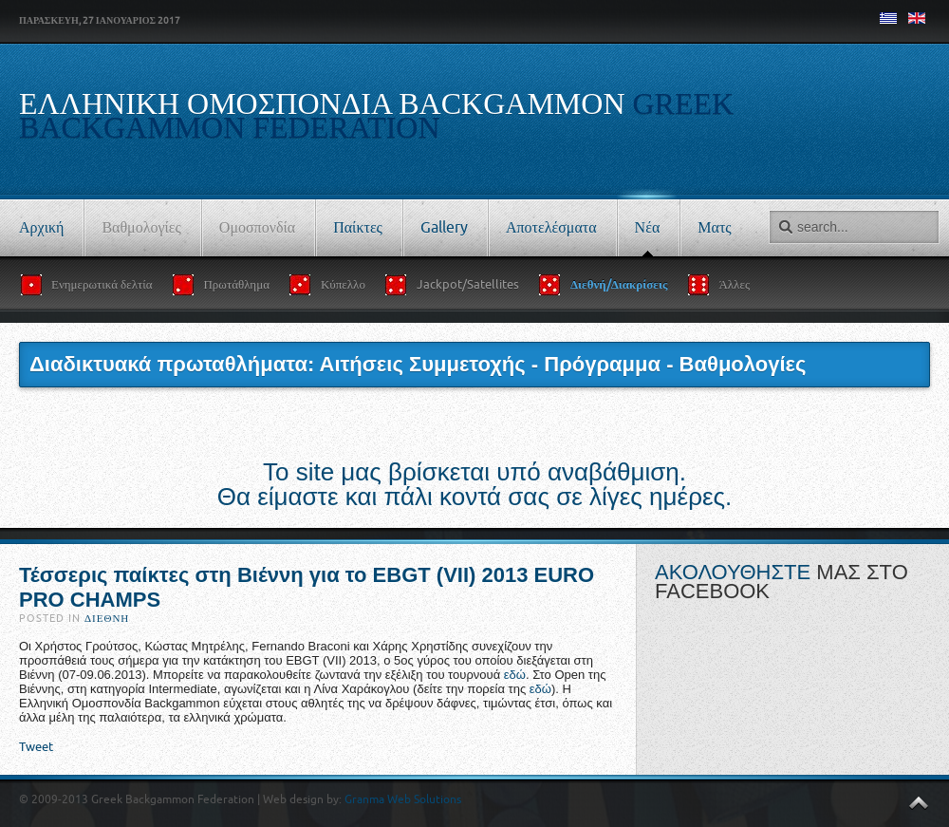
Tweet (36, 747)
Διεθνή (106, 618)
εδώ (515, 674)
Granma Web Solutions (402, 799)
